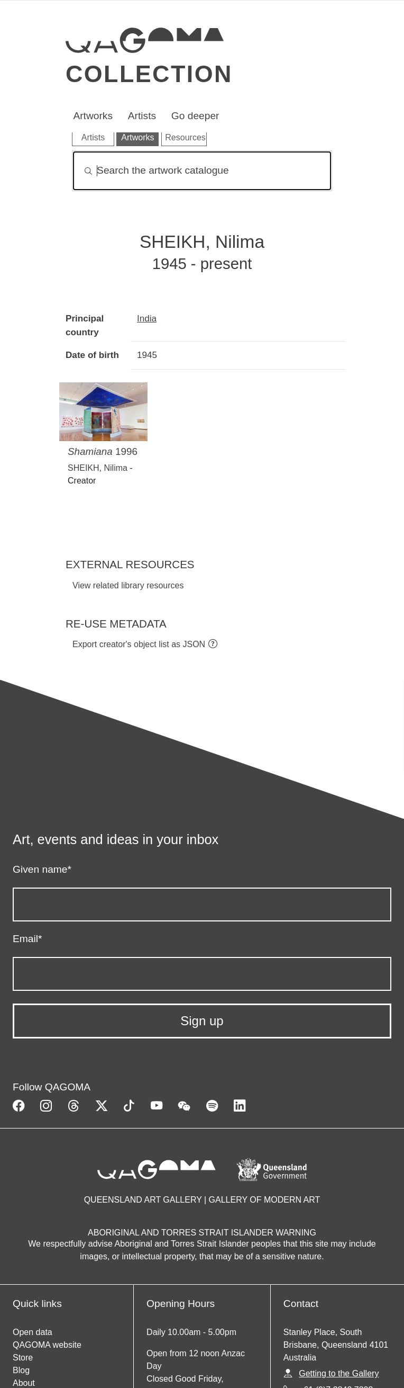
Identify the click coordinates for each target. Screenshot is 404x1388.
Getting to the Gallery (339, 1373)
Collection (149, 73)
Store (23, 1357)
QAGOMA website (47, 1344)
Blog (21, 1370)
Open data (32, 1332)
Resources (185, 137)
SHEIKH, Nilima (97, 467)
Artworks (93, 115)
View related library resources (127, 585)
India (147, 318)
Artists (142, 115)
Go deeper (195, 115)
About (24, 1382)
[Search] (202, 170)
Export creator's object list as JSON (138, 644)
